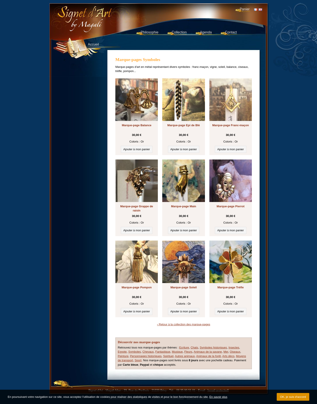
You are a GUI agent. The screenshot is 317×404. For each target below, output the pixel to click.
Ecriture (184, 347)
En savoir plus (218, 396)
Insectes (234, 347)
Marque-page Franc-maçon (230, 125)
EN (260, 9)
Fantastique (162, 351)
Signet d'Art (99, 14)
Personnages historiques (146, 356)
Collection (179, 32)
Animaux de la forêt (208, 356)
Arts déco (228, 356)
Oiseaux (235, 351)
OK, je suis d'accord (293, 396)
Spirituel (168, 356)
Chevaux (148, 351)
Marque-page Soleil (183, 287)
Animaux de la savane (208, 351)
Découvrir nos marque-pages (139, 342)
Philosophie (149, 32)
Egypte (122, 351)
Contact (231, 32)
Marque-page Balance (136, 125)
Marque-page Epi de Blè (183, 125)
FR (256, 9)
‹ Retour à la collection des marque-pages (183, 324)
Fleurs (188, 351)
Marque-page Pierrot (230, 206)
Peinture (123, 356)
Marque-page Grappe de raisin (136, 208)
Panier (245, 9)
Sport (138, 360)
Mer (225, 351)
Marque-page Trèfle (230, 287)
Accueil (93, 44)
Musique (177, 351)
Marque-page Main (183, 206)
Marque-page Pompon (137, 287)
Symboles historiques (213, 347)
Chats (194, 347)
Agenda (206, 32)
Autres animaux (185, 356)
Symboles (134, 351)
